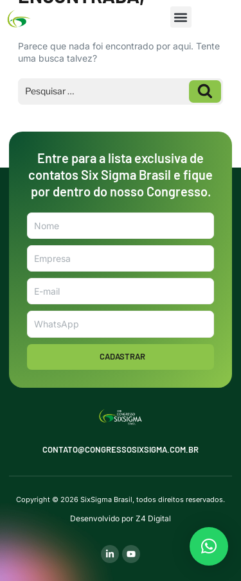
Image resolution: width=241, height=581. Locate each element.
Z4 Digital (153, 518)
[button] (181, 17)
